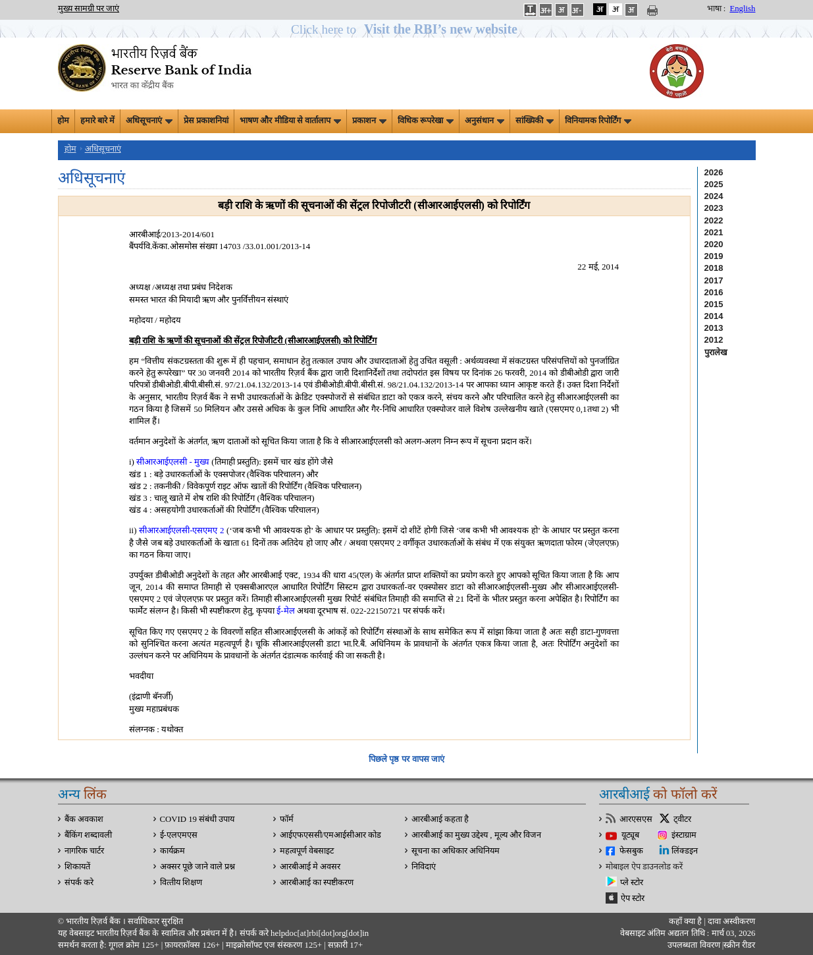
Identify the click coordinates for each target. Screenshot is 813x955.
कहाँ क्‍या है (686, 921)
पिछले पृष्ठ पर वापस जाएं (406, 759)
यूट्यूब (630, 835)
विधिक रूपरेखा (426, 120)
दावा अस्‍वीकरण (731, 921)
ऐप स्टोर (632, 898)
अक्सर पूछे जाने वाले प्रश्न (198, 866)
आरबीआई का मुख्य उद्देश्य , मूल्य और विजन (476, 835)
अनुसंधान (484, 120)
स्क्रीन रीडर (739, 945)
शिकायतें (77, 866)
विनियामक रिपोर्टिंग (598, 120)
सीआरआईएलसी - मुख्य (171, 462)
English (742, 8)
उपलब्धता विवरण (694, 945)
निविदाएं (423, 866)
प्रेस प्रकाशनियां (206, 120)
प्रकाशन (369, 120)
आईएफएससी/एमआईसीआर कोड (331, 835)
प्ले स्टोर (631, 882)
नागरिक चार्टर (84, 850)
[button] (406, 29)
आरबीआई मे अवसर (310, 866)
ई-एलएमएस (178, 835)
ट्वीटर (682, 819)
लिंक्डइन (684, 850)
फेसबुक (631, 850)
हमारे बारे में (97, 120)
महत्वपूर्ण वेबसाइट (307, 850)
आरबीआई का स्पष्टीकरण (317, 882)
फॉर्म (287, 819)
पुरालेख (715, 352)
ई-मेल (285, 611)
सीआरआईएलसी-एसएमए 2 (181, 530)
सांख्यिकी (534, 120)
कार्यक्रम (172, 850)
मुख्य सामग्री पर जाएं (89, 8)
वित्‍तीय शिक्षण (181, 882)
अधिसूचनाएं (149, 120)
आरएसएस (635, 819)
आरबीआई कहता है (440, 819)
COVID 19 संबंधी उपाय (197, 819)
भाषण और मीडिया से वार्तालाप (290, 120)
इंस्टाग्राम (683, 835)
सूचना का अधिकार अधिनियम (455, 850)
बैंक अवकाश (84, 819)
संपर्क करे (79, 882)
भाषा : (716, 8)
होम (63, 120)
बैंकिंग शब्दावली (88, 835)
